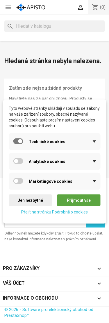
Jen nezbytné (30, 200)
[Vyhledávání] (54, 26)
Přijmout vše (79, 200)
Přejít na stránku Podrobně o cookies (54, 212)
